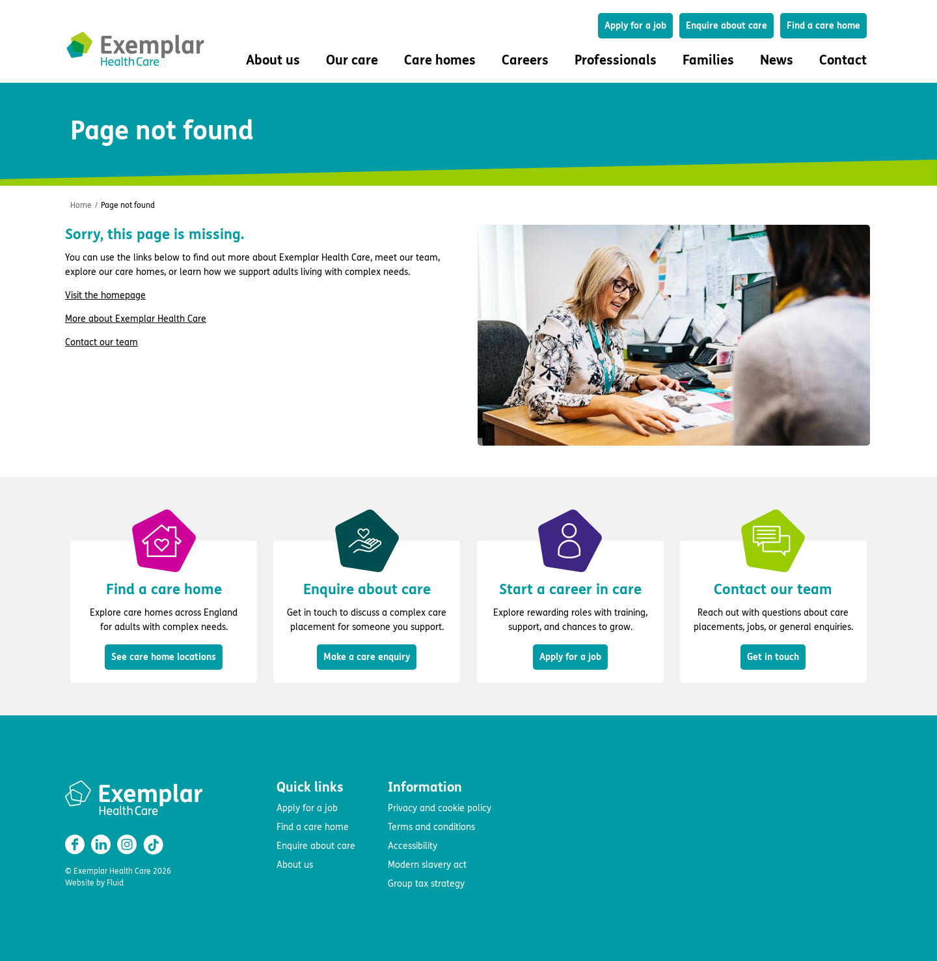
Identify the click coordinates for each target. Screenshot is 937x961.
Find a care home (823, 25)
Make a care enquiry (366, 657)
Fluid (115, 882)
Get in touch (773, 657)
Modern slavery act (427, 864)
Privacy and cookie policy (439, 808)
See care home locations (163, 657)
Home (81, 205)
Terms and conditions (431, 827)
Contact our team (101, 342)
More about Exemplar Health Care (135, 318)
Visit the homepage (105, 295)
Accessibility (412, 846)
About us (295, 864)
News (776, 60)
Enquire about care (726, 25)
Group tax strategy (426, 883)
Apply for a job (635, 25)
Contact (843, 60)
